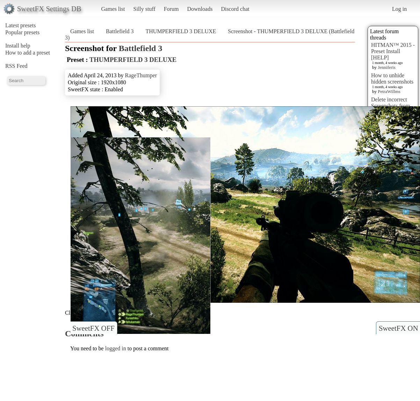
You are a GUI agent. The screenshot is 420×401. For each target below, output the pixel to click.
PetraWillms (389, 91)
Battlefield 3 (120, 31)
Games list (113, 9)
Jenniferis (387, 67)
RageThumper (141, 75)
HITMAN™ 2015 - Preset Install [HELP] (393, 51)
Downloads (199, 9)
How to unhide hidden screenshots (392, 78)
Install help (17, 46)
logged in (115, 348)
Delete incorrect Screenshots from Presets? (390, 105)
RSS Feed (16, 66)
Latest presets (20, 25)
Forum (171, 9)
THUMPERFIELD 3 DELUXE (181, 31)
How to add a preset (27, 53)
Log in (399, 9)
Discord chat (235, 9)
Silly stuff (144, 9)
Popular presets (22, 32)
